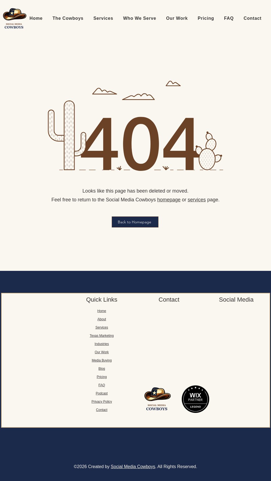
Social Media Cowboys (133, 466)
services (197, 199)
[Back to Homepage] (135, 221)
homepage (169, 199)
